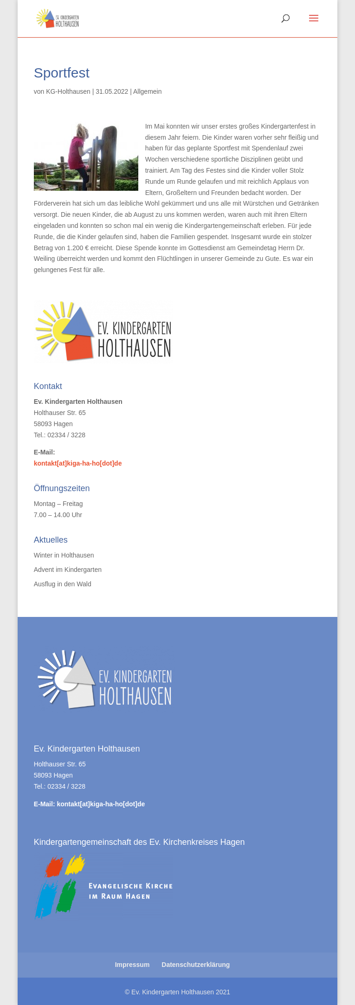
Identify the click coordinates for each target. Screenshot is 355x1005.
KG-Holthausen (68, 91)
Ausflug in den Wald (62, 584)
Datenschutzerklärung (195, 964)
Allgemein (147, 91)
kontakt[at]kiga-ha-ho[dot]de (78, 463)
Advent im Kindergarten (68, 569)
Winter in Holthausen (64, 555)
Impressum (132, 964)
